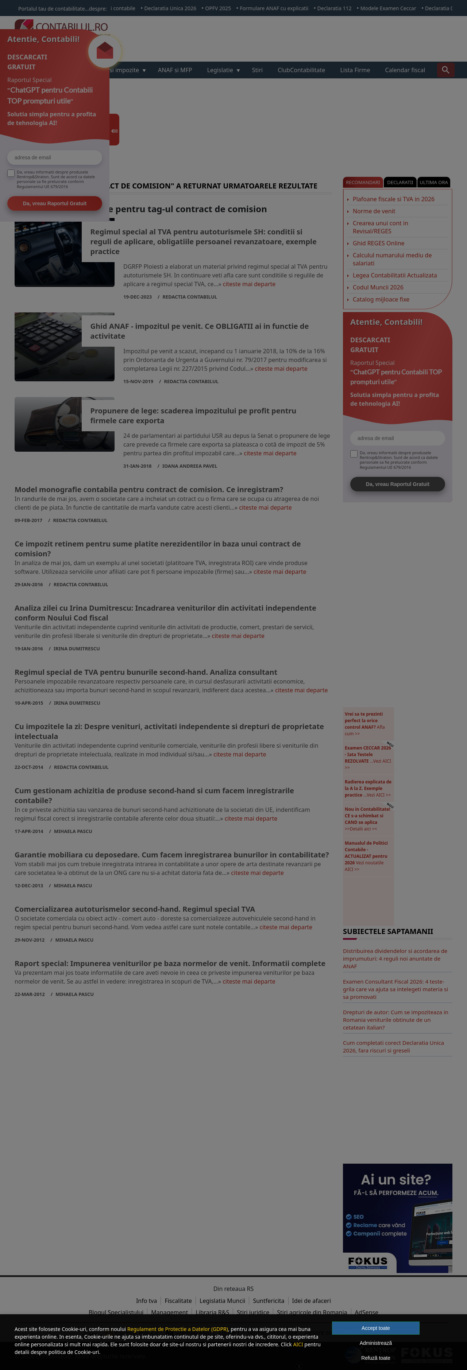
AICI (298, 1344)
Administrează (376, 1343)
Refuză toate (375, 1358)
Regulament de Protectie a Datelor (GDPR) (177, 1329)
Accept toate (376, 1328)
